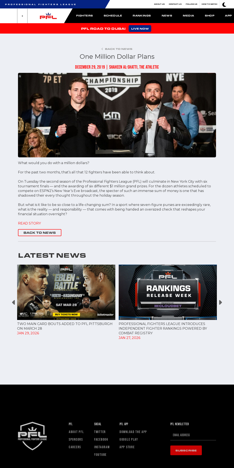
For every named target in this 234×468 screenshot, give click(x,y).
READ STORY (29, 223)
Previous (14, 302)
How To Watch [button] (209, 4)
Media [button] (188, 15)
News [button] (167, 15)
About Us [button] (159, 4)
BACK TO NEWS (39, 233)
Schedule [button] (113, 15)
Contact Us (175, 4)
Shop (210, 15)
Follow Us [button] (191, 4)
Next (220, 302)
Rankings (142, 15)
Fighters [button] (84, 15)
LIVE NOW (140, 28)
